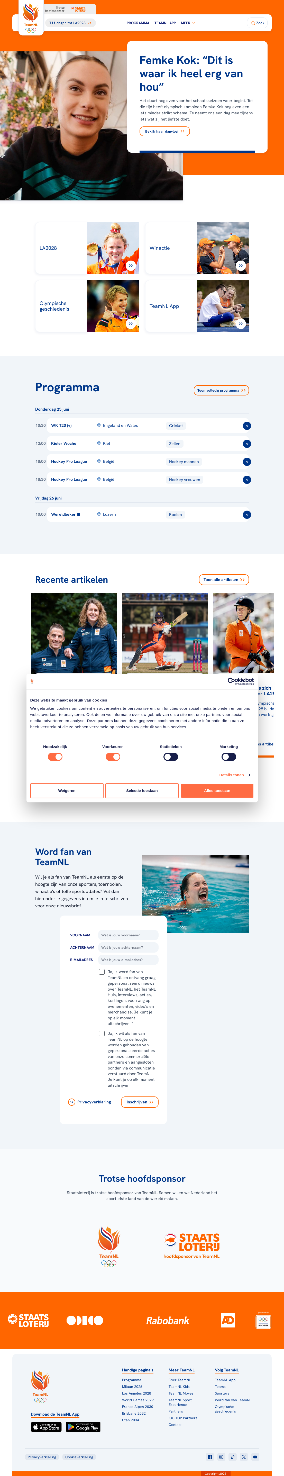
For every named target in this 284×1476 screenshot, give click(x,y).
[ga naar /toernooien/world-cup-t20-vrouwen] (247, 426)
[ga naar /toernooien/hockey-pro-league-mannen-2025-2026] (247, 462)
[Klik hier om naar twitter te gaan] (244, 1457)
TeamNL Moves (181, 1393)
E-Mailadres (81, 959)
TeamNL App (165, 23)
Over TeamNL (180, 1380)
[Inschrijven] (140, 1102)
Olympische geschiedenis (225, 1409)
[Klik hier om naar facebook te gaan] (210, 1457)
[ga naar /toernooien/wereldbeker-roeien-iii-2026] (247, 515)
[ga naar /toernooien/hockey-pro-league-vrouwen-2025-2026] (247, 480)
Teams (220, 1386)
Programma (138, 23)
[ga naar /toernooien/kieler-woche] (247, 444)
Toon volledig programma (221, 390)
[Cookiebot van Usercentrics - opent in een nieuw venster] (231, 681)
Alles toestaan (217, 790)
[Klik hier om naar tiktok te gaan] (232, 1457)
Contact (175, 1424)
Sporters (222, 1393)
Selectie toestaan (142, 790)
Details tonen (231, 775)
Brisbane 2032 (134, 1413)
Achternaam (82, 947)
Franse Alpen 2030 (137, 1406)
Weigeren (66, 790)
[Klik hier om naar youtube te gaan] (255, 1457)
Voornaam (80, 935)
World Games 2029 (138, 1400)
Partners (176, 1411)
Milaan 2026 (132, 1386)
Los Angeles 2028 (136, 1393)
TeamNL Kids (179, 1386)
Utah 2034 (130, 1420)
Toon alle (224, 580)
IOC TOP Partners (183, 1418)
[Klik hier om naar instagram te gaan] (221, 1457)
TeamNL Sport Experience (180, 1402)
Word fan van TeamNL (233, 1400)
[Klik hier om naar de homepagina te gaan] (31, 17)
